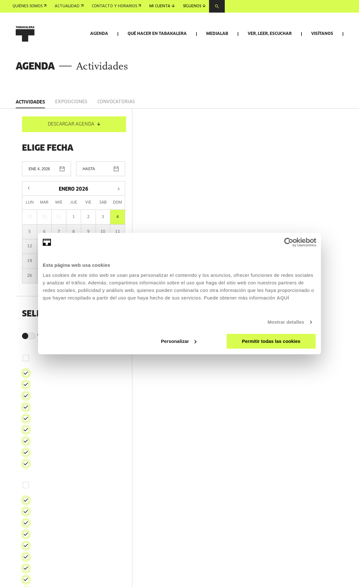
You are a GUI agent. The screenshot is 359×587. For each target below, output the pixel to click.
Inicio (21, 81)
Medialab (217, 34)
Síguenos (194, 6)
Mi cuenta (162, 6)
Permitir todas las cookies (271, 341)
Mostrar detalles (286, 322)
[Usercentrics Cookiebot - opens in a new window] (288, 242)
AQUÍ (283, 297)
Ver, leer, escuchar (270, 34)
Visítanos (322, 34)
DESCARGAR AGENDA (74, 151)
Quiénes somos (30, 6)
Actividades (30, 129)
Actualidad (69, 6)
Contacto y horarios (116, 6)
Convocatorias (116, 129)
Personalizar (178, 341)
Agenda (99, 34)
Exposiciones (71, 129)
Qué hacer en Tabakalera (157, 34)
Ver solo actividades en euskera (68, 363)
